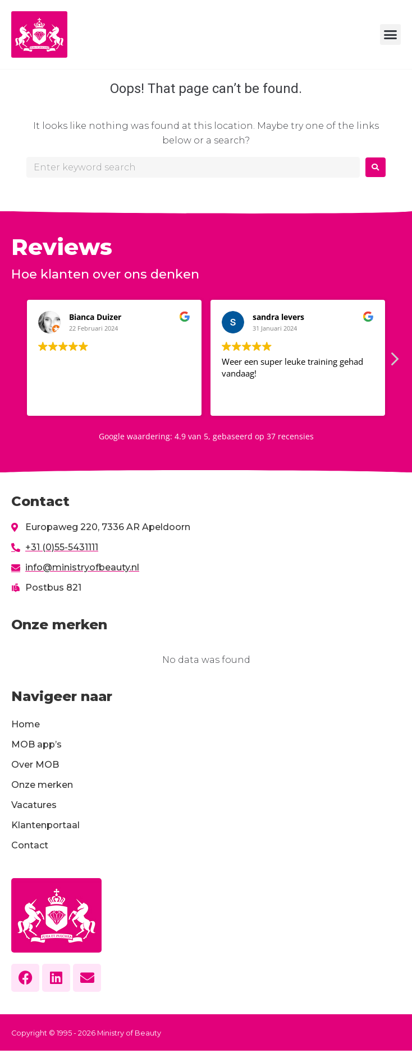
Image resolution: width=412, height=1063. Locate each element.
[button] (390, 34)
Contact (29, 845)
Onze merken (42, 784)
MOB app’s (36, 744)
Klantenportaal (45, 825)
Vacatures (34, 805)
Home (25, 724)
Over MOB (35, 764)
